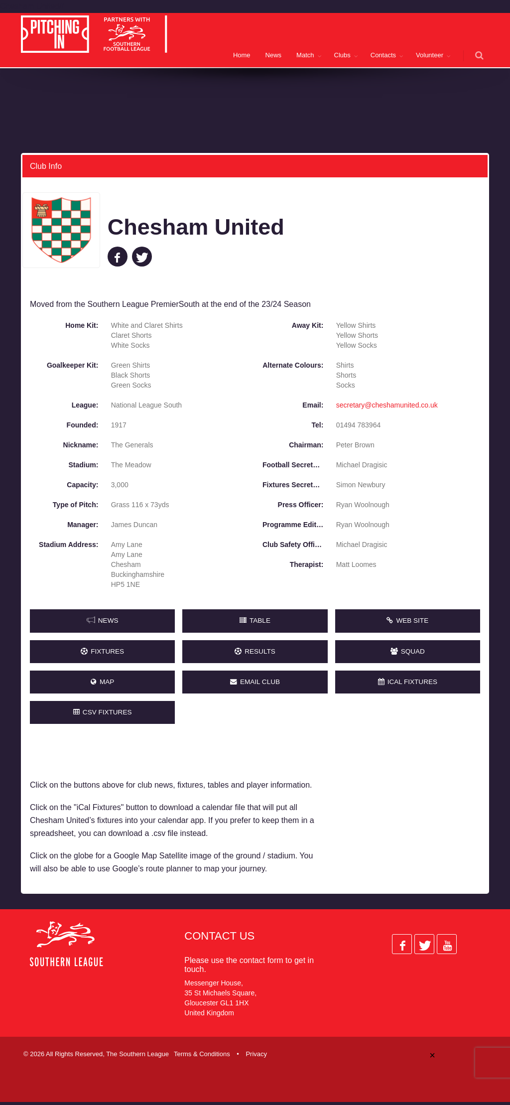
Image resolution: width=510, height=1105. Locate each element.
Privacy (256, 1057)
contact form (261, 964)
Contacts (383, 55)
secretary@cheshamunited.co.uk (387, 405)
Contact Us (219, 939)
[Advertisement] (410, 806)
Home (242, 55)
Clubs (342, 55)
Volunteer (429, 55)
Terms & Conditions (202, 1057)
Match (305, 55)
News (273, 55)
